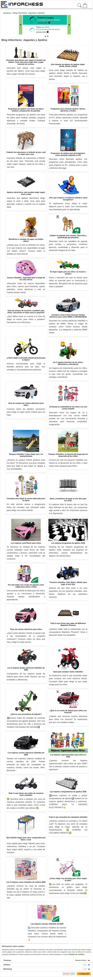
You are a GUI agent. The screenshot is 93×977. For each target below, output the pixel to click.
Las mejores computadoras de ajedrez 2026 (68, 792)
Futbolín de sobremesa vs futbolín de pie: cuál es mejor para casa (25, 153)
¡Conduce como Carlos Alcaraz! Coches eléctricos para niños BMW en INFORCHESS (68, 316)
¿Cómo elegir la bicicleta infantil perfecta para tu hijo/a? (26, 359)
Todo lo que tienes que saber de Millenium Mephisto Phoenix (68, 624)
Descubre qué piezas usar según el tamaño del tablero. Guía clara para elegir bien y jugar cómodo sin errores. (26, 62)
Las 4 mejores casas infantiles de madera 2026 (26, 882)
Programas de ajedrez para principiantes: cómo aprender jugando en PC (68, 154)
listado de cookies (76, 954)
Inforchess (7, 13)
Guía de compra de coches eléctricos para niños (26, 404)
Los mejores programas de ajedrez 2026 (68, 543)
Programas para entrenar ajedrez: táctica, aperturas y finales (68, 110)
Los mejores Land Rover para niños (26, 543)
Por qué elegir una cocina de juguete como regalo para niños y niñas (26, 586)
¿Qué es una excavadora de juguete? (26, 714)
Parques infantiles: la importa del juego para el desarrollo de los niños (68, 455)
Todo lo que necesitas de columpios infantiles (68, 817)
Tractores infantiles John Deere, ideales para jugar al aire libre (68, 583)
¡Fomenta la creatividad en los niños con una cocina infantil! (68, 408)
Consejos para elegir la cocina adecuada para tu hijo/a (26, 499)
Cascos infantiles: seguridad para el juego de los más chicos (26, 279)
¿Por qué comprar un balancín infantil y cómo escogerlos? (68, 199)
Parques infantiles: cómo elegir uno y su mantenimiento (26, 455)
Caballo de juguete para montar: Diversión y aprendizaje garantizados (68, 236)
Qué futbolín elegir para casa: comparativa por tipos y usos (26, 839)
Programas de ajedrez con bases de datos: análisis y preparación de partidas (26, 110)
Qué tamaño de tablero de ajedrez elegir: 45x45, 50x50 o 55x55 (68, 65)
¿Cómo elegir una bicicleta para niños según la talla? (68, 879)
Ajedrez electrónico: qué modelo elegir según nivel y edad (26, 193)
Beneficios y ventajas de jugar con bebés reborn (26, 240)
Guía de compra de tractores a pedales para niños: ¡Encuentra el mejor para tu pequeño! (26, 312)
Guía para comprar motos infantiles (68, 672)
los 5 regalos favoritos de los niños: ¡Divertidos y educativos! (68, 363)
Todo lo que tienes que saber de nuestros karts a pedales (26, 794)
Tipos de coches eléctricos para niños (26, 629)
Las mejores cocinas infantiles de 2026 (47, 924)
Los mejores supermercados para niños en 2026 (68, 756)
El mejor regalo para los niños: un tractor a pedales (68, 273)
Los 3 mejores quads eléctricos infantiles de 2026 (26, 669)
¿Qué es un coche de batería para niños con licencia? (68, 711)
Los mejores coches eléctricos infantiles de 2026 (26, 754)
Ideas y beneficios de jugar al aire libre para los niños (68, 500)
